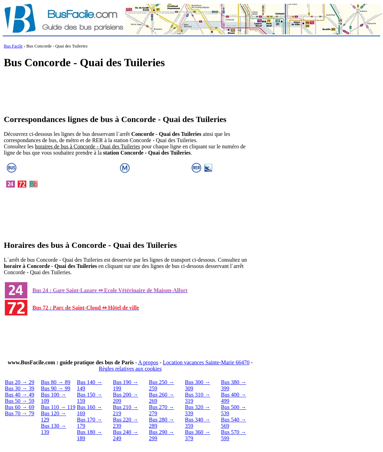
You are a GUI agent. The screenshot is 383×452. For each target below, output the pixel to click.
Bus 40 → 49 (19, 395)
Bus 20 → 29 (19, 382)
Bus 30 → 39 (19, 388)
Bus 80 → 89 (55, 382)
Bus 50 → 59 (19, 401)
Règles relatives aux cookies (130, 369)
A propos (148, 362)
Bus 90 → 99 (55, 388)
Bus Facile (13, 46)
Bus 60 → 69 (19, 407)
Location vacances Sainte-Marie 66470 (206, 362)
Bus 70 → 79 (19, 413)
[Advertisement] (130, 92)
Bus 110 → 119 (58, 407)
